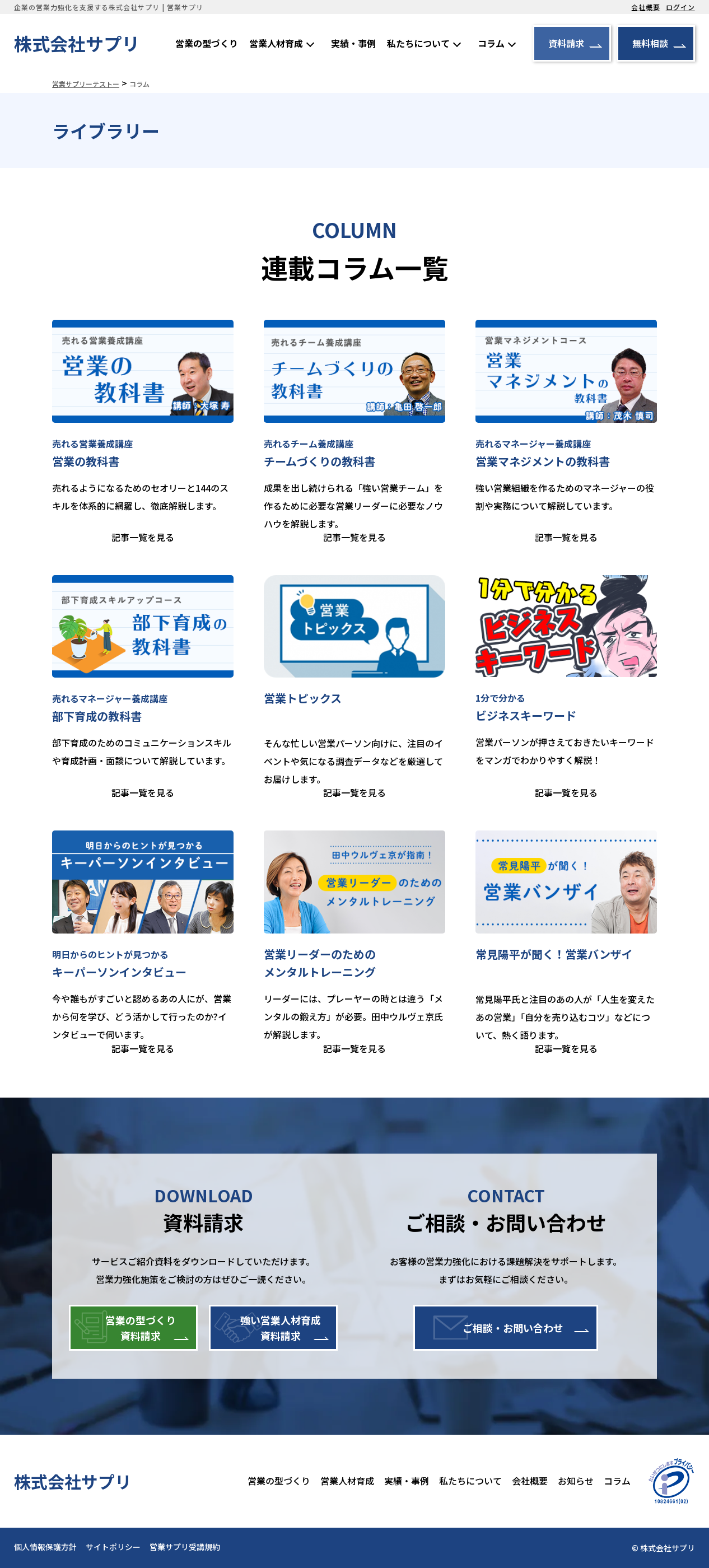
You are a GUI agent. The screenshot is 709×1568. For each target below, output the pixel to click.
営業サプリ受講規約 (185, 1546)
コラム (491, 43)
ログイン (680, 7)
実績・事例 (353, 43)
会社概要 (645, 7)
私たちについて (418, 43)
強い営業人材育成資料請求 (280, 1328)
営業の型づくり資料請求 (140, 1328)
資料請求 (566, 43)
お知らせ (576, 1480)
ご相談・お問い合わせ (513, 1327)
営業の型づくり (206, 43)
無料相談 (650, 43)
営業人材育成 (276, 43)
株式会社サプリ (76, 43)
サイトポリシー (113, 1546)
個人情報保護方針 (45, 1546)
